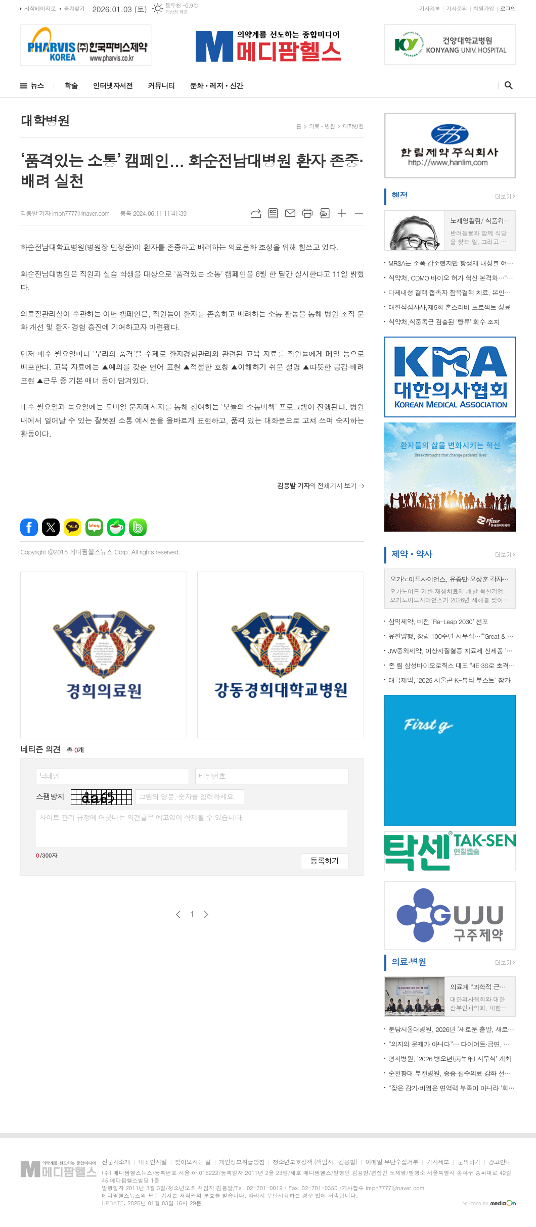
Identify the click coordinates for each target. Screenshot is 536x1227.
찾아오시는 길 (193, 1162)
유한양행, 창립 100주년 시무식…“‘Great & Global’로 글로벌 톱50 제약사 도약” (452, 636)
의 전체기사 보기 (316, 485)
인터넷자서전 (113, 85)
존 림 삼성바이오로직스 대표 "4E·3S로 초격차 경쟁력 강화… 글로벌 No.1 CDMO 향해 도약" (452, 665)
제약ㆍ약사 (411, 554)
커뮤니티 (161, 85)
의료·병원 (408, 962)
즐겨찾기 (74, 8)
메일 (290, 213)
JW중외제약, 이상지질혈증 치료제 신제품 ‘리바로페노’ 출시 (452, 650)
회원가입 (483, 8)
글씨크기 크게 (342, 213)
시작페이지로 (40, 8)
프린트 (307, 213)
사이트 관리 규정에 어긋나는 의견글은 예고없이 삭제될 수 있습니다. (141, 817)
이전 (178, 914)
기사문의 (456, 8)
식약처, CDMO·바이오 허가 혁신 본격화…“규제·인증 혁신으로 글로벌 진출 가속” (452, 277)
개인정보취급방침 (241, 1162)
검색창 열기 (506, 85)
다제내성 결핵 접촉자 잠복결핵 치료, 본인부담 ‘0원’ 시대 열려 (452, 292)
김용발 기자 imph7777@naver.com (65, 213)
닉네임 (49, 775)
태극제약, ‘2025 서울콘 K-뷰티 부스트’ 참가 (449, 680)
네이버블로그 (94, 527)
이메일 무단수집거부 (391, 1162)
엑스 (51, 527)
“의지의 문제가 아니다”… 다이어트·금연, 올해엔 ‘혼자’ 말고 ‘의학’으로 (452, 1044)
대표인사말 (152, 1162)
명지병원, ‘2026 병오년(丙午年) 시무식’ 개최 (449, 1058)
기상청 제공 (176, 12)
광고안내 (499, 1162)
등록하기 (324, 860)
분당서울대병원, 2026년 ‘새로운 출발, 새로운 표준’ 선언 (452, 1029)
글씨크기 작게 (359, 213)
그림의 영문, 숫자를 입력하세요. (187, 796)
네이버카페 (116, 527)
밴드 (138, 527)
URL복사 (256, 213)
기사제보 (429, 8)
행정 (399, 196)
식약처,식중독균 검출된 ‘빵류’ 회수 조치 (444, 321)
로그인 (508, 8)
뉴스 (36, 85)
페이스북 (29, 527)
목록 (273, 213)
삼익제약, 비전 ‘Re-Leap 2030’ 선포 (438, 621)
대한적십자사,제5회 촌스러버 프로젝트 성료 (449, 307)
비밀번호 (212, 775)
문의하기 (468, 1162)
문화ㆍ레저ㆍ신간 (216, 85)
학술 (70, 85)
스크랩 (325, 213)
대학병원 (353, 126)
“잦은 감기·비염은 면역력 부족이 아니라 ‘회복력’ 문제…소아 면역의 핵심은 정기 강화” (452, 1088)
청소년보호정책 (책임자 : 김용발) (315, 1162)
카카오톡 (72, 527)
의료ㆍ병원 (322, 126)
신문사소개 (116, 1162)
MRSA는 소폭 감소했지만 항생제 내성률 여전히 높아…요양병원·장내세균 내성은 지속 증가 (452, 263)
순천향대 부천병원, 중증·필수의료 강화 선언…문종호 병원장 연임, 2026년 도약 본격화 (452, 1073)
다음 (206, 914)
